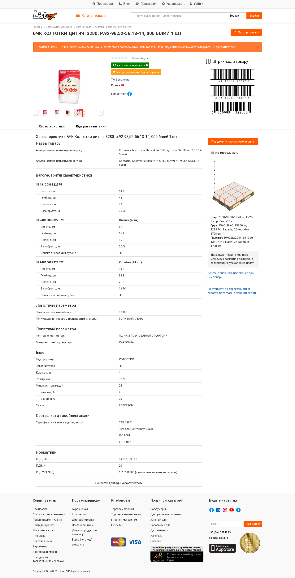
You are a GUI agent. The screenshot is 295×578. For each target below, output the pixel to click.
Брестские (122, 79)
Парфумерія (158, 509)
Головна (37, 27)
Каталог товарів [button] (91, 15)
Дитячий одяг (83, 27)
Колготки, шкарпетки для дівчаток (113, 27)
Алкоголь (156, 535)
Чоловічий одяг (160, 525)
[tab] (91, 15)
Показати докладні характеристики (118, 483)
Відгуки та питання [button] (91, 126)
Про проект (40, 509)
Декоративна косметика (166, 514)
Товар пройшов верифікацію (130, 65)
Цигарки (155, 541)
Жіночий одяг (159, 519)
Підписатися (253, 523)
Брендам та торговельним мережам (48, 559)
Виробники (40, 546)
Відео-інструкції (82, 539)
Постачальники (42, 541)
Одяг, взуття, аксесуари (59, 27)
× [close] (258, 47)
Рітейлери (39, 535)
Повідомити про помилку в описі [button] (232, 141)
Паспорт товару (245, 32)
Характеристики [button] (52, 126)
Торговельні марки (45, 551)
